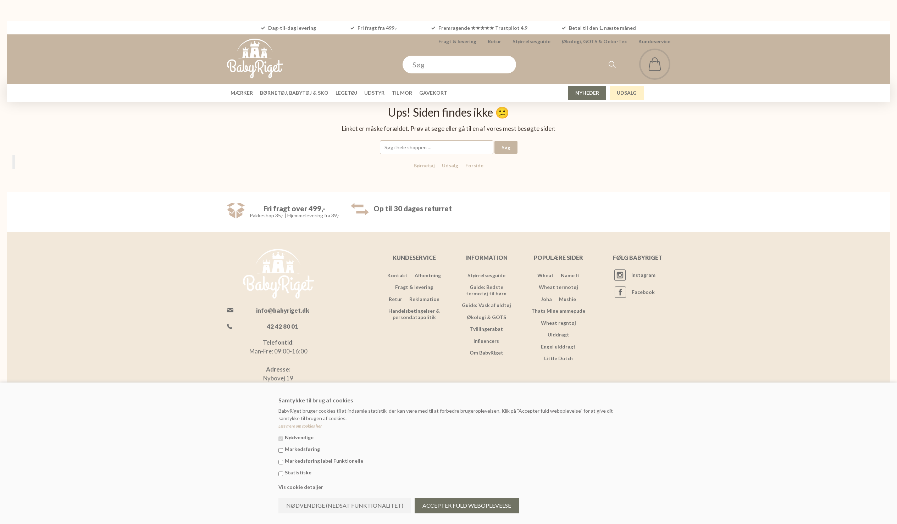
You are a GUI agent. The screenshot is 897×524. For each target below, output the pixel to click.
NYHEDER (587, 93)
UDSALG (627, 93)
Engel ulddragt (558, 347)
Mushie (567, 299)
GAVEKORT (433, 93)
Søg (506, 147)
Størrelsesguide (531, 41)
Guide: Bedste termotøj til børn (486, 290)
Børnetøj (424, 165)
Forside (474, 165)
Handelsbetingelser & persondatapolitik (414, 314)
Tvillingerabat (486, 329)
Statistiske (298, 472)
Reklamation (424, 299)
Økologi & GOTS (486, 317)
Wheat (545, 275)
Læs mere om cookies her (300, 426)
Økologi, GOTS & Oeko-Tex (594, 41)
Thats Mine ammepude (558, 311)
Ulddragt (558, 334)
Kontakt (397, 275)
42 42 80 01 (282, 326)
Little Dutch (558, 358)
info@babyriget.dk (282, 310)
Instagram (643, 275)
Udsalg (450, 165)
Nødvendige (299, 437)
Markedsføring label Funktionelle (324, 461)
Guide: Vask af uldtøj (486, 305)
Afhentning (428, 275)
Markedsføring (302, 449)
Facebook (643, 292)
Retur (494, 41)
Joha (546, 299)
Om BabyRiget (486, 353)
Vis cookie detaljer (300, 487)
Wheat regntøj (558, 323)
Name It (570, 275)
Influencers (486, 341)
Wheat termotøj (558, 287)
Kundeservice (654, 41)
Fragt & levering (457, 41)
